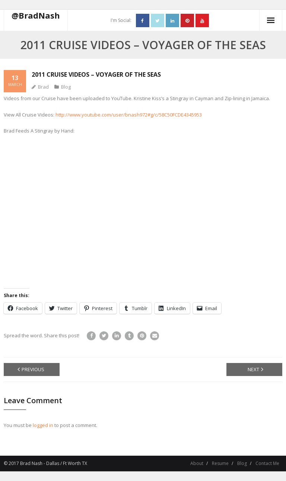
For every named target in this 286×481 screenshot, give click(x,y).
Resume (220, 463)
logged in (43, 425)
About (196, 463)
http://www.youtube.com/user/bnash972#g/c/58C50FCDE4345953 (128, 114)
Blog (66, 86)
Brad (43, 86)
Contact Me (267, 463)
